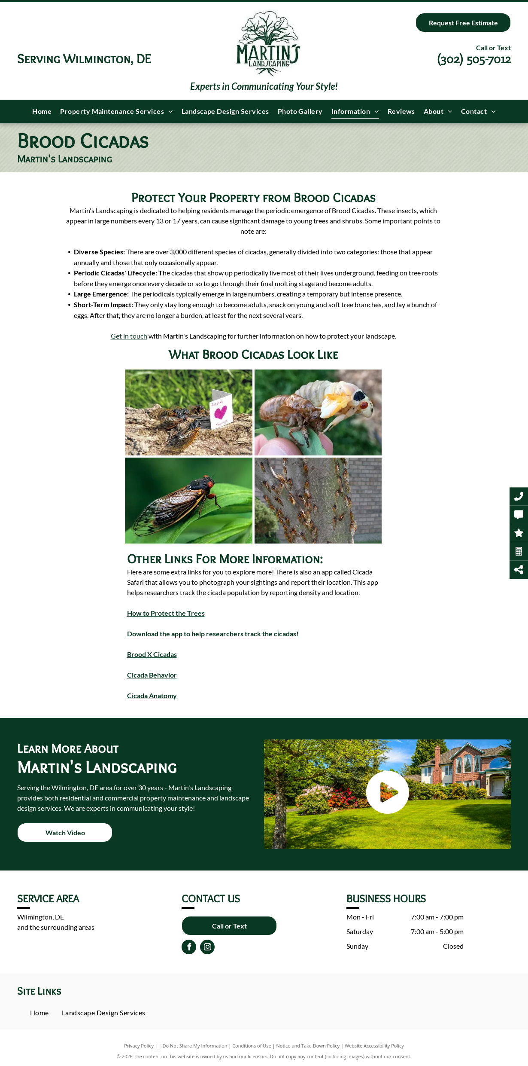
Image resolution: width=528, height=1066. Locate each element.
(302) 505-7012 (474, 59)
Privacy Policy (139, 1045)
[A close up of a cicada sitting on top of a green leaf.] (188, 501)
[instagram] (207, 948)
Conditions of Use (251, 1045)
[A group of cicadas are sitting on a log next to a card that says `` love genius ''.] (188, 412)
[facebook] (189, 948)
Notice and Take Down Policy (308, 1045)
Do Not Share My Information (195, 1045)
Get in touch (129, 336)
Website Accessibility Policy (374, 1045)
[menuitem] (42, 111)
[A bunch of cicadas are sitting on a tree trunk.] (318, 501)
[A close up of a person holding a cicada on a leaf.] (318, 412)
